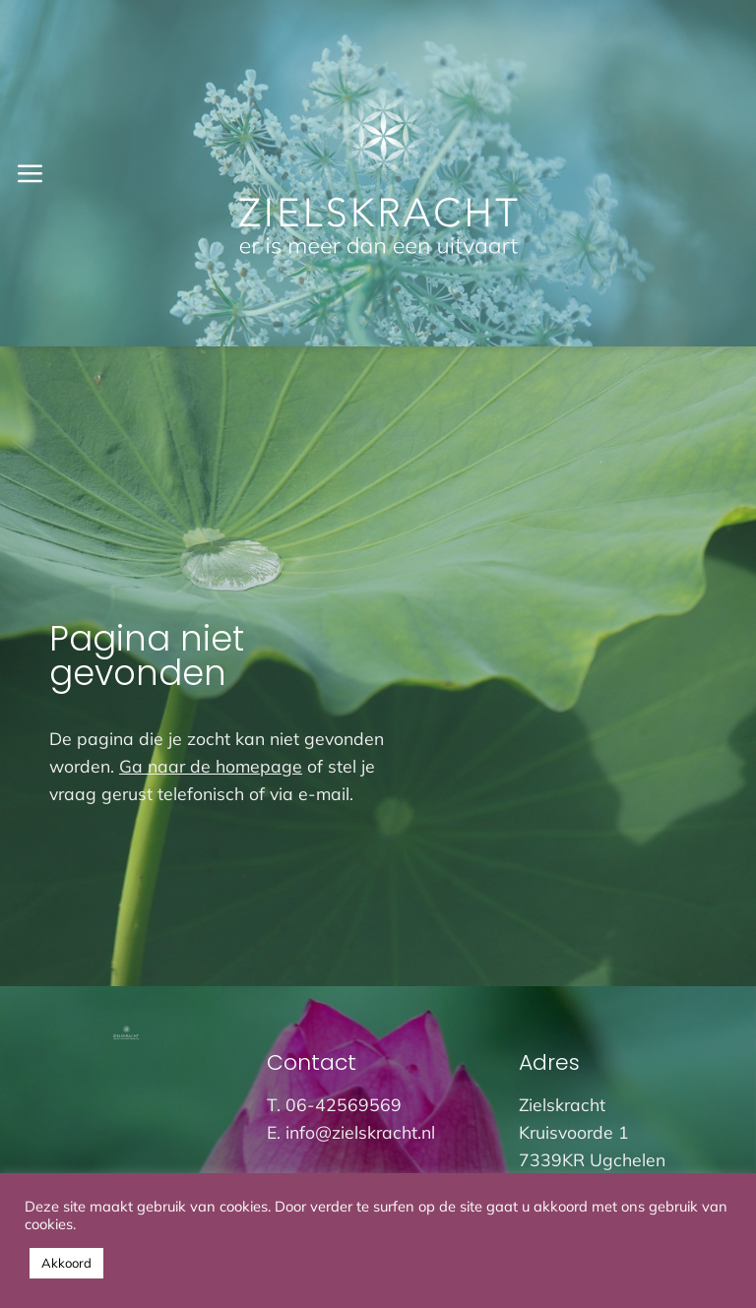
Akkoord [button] (66, 1263)
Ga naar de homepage (210, 766)
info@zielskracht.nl (360, 1132)
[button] (29, 173)
